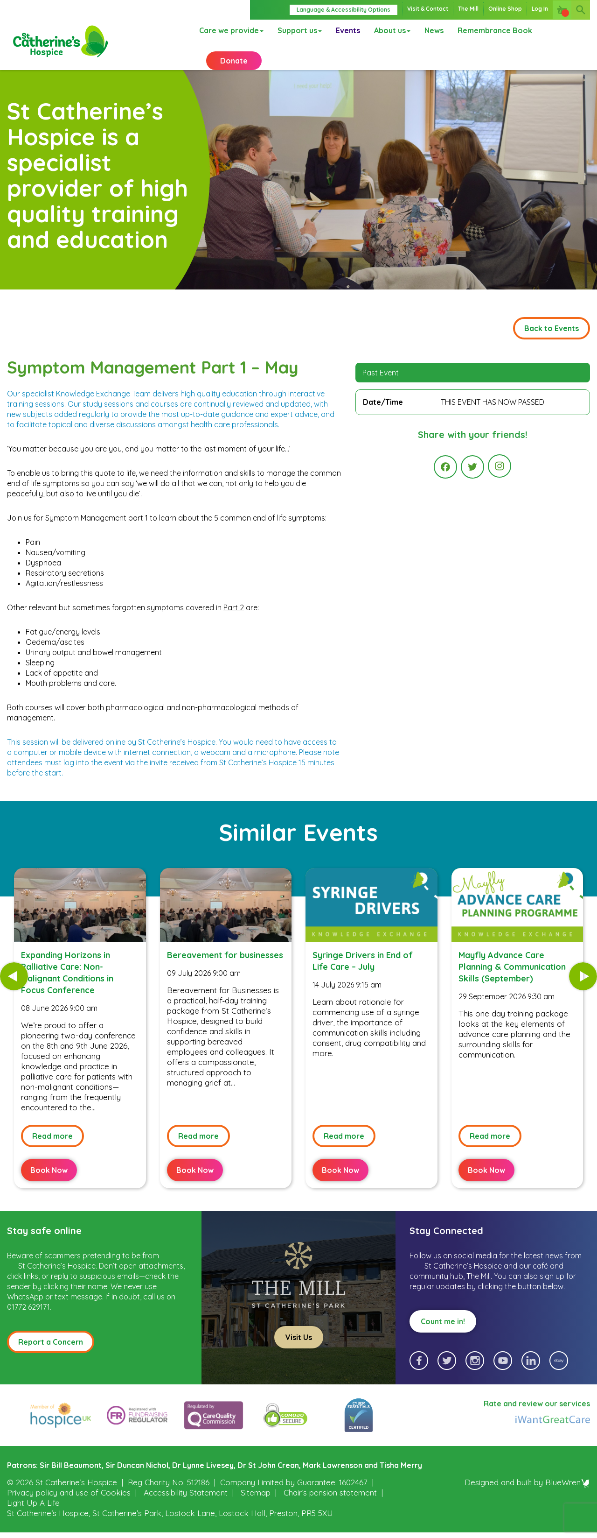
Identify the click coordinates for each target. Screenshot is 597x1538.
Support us (300, 30)
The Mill (468, 8)
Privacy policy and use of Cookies (69, 1504)
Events (348, 30)
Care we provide (231, 30)
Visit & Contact (427, 8)
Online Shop (505, 8)
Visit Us (298, 1349)
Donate (234, 60)
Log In (540, 8)
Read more (52, 1147)
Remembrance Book (495, 30)
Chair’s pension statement (330, 1504)
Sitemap (256, 1504)
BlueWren (567, 1494)
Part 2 (233, 619)
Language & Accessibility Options (343, 9)
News (434, 30)
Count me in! (443, 1333)
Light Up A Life (33, 1514)
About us (392, 30)
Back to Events (551, 340)
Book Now (49, 1181)
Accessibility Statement (186, 1504)
